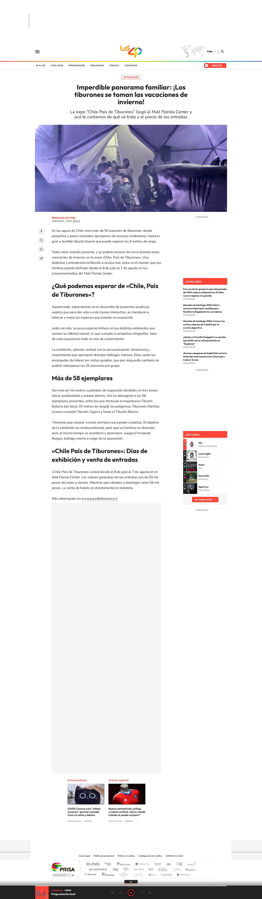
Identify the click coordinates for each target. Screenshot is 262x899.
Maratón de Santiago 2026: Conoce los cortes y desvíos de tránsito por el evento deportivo (204, 324)
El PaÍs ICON (138, 873)
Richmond (90, 873)
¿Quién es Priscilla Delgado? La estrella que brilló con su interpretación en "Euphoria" (204, 340)
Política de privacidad (104, 856)
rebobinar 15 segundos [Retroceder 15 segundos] (120, 893)
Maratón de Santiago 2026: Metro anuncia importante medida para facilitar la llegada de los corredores (202, 308)
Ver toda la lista (203, 499)
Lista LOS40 (57, 65)
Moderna (107, 873)
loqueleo (166, 873)
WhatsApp (41, 249)
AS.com (167, 864)
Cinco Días (138, 868)
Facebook (41, 231)
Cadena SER (157, 864)
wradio (125, 868)
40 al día (40, 65)
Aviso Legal (84, 856)
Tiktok (111, 833)
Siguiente (150, 893)
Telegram (41, 258)
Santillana (124, 864)
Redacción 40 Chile (63, 217)
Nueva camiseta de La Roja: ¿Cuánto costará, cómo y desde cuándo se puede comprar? (126, 812)
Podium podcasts (123, 873)
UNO (115, 868)
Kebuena (187, 868)
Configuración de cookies (150, 856)
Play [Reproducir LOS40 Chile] (131, 892)
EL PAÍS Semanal (163, 868)
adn (178, 864)
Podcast (114, 65)
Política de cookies (126, 856)
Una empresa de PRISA (63, 867)
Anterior (112, 893)
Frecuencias (97, 65)
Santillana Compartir (142, 864)
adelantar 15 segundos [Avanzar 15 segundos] (142, 893)
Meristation (182, 873)
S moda (152, 873)
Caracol (190, 864)
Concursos (130, 65)
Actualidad (131, 77)
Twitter (41, 240)
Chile (210, 51)
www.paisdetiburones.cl (99, 498)
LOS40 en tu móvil (174, 856)
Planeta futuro (175, 868)
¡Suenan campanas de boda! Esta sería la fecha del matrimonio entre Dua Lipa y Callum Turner (205, 356)
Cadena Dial (151, 868)
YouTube (124, 833)
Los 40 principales (109, 864)
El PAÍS (93, 864)
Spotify (144, 833)
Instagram (117, 833)
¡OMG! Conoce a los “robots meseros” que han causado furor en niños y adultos (84, 812)
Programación (76, 65)
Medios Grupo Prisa (63, 875)
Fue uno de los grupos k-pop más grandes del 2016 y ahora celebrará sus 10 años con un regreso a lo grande (205, 292)
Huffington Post (97, 868)
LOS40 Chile (131, 51)
